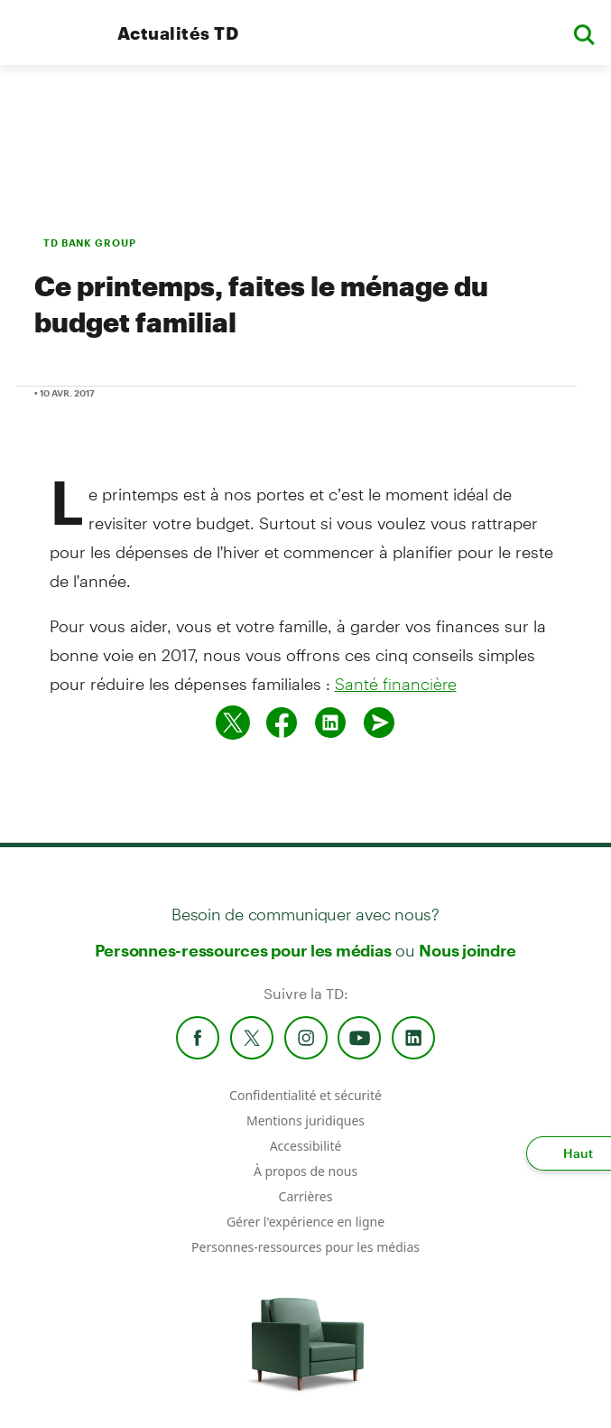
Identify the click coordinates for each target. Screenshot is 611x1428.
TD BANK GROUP (89, 242)
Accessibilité (306, 1145)
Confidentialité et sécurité (305, 1095)
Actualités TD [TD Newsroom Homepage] (177, 33)
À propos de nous (305, 1171)
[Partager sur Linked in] (330, 722)
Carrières (306, 1196)
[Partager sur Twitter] (232, 722)
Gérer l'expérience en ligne (305, 1221)
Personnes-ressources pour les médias (243, 950)
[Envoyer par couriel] (379, 722)
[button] (584, 33)
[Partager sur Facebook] (281, 722)
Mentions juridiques (305, 1120)
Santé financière (396, 684)
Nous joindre (467, 950)
